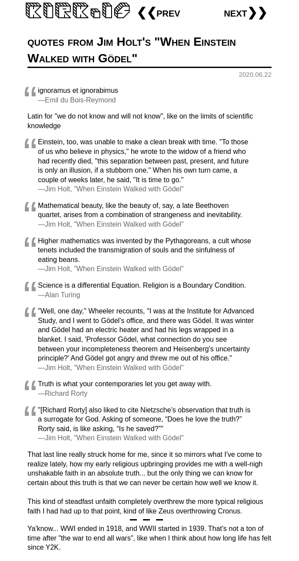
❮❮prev (158, 12)
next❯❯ (245, 12)
